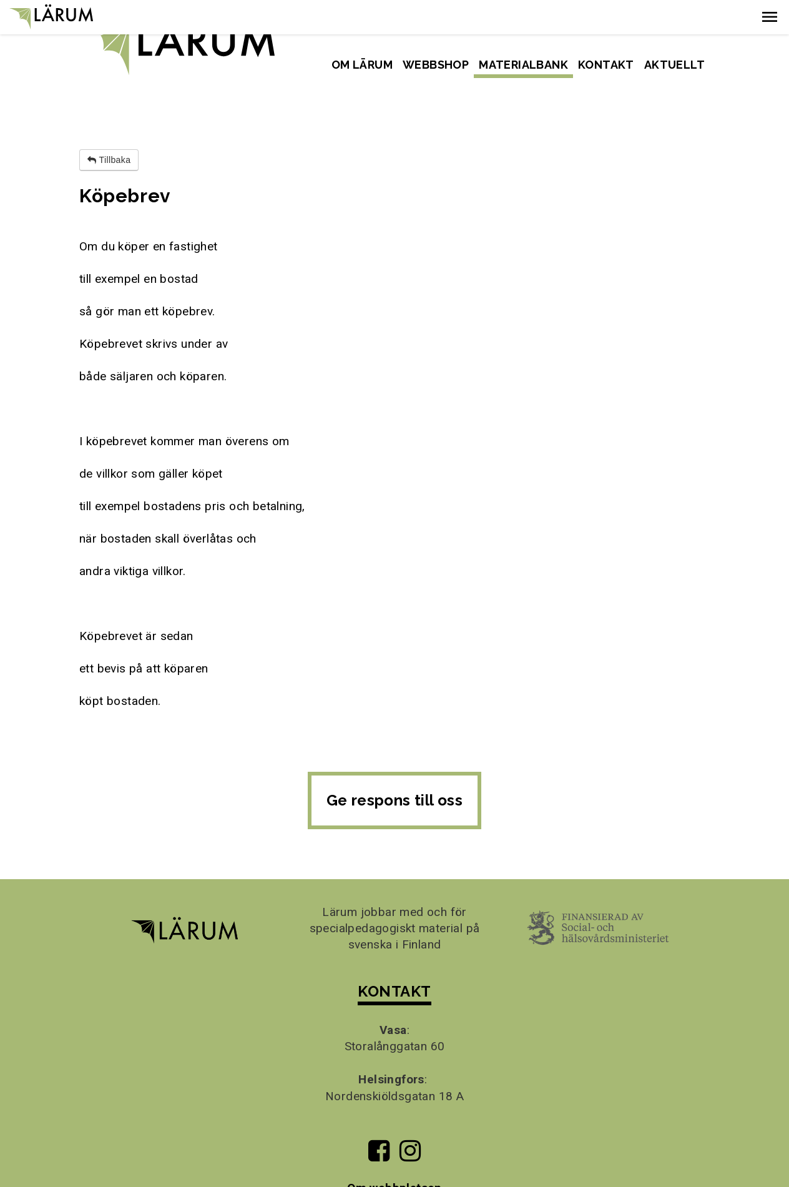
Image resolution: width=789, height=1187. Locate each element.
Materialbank (523, 64)
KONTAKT (394, 957)
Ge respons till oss (394, 766)
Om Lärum (362, 64)
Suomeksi (679, 21)
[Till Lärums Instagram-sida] (410, 1121)
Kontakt (606, 64)
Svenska (618, 21)
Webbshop (436, 64)
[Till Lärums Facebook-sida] (378, 1121)
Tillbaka (108, 126)
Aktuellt (674, 64)
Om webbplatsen (394, 1153)
